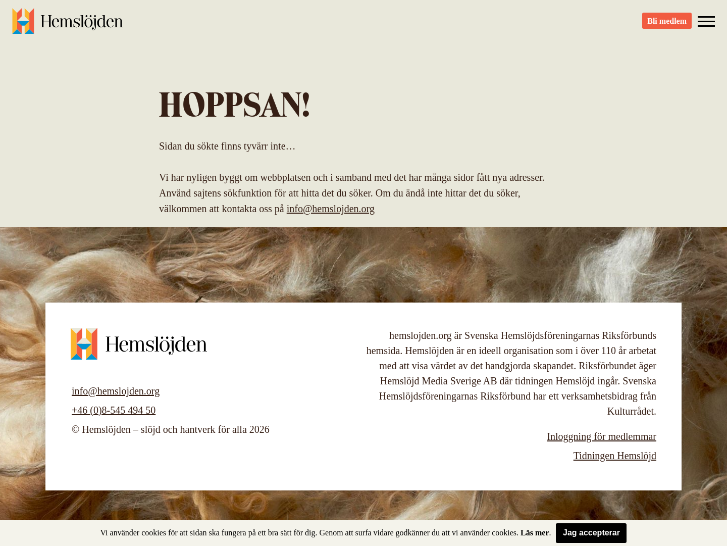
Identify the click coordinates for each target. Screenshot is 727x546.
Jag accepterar (591, 532)
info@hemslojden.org (331, 208)
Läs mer (535, 532)
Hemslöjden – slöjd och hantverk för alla (67, 25)
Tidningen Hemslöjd (615, 455)
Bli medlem (667, 25)
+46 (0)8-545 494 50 (113, 410)
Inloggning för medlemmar (601, 436)
